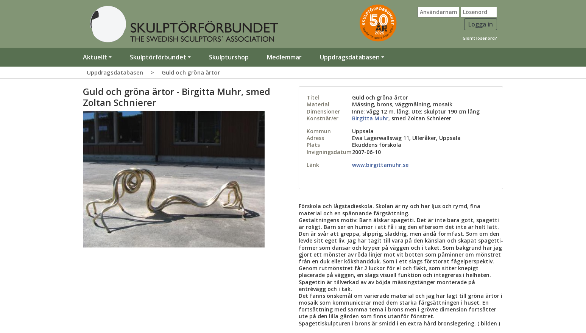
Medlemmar (284, 57)
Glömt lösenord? (480, 38)
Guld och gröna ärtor (191, 72)
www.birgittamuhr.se (380, 164)
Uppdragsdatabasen (115, 72)
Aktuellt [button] (95, 57)
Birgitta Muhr (370, 118)
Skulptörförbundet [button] (158, 57)
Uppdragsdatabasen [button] (350, 57)
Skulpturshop (229, 57)
